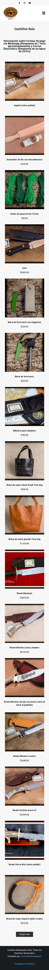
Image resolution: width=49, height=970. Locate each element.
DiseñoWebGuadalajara (30, 956)
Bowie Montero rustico (24, 756)
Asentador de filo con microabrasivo (24, 159)
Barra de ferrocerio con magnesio (24, 322)
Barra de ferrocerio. (24, 376)
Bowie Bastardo (24, 593)
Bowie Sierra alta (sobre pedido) (24, 864)
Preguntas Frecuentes (24, 964)
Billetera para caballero (24, 430)
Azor (24, 268)
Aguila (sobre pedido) (24, 105)
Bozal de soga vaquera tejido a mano (24, 919)
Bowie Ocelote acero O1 (24, 810)
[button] (43, 13)
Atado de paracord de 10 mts (24, 214)
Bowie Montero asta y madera (24, 647)
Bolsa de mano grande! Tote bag (24, 539)
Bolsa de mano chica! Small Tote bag (24, 485)
